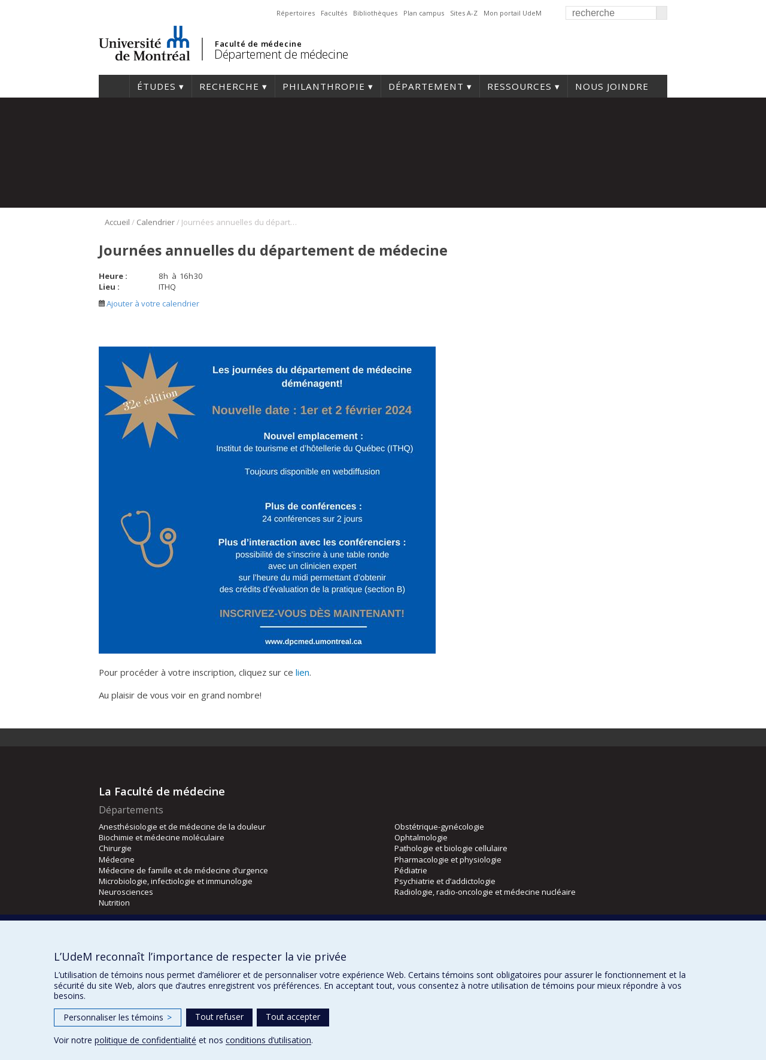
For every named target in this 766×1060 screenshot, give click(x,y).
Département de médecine (281, 54)
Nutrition (114, 902)
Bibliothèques (375, 12)
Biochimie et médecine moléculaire (161, 837)
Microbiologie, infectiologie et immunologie (176, 881)
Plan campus (423, 12)
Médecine (117, 859)
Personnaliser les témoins (117, 1017)
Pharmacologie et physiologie (447, 859)
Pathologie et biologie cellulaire (450, 848)
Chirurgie (115, 848)
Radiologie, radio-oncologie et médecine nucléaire (485, 891)
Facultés (334, 12)
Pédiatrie (410, 870)
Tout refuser (219, 1016)
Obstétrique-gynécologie (439, 826)
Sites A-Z (464, 12)
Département (426, 86)
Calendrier (155, 222)
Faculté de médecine (258, 43)
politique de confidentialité (145, 1040)
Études (156, 86)
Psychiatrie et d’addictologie (445, 881)
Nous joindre (612, 86)
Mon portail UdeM (513, 12)
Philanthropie (323, 86)
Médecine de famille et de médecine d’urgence (183, 870)
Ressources (519, 86)
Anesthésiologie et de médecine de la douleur (182, 826)
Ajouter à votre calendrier (149, 303)
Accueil (114, 86)
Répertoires (295, 12)
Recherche (229, 86)
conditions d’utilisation (268, 1040)
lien (302, 672)
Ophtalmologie (421, 837)
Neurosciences (126, 891)
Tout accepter (293, 1016)
